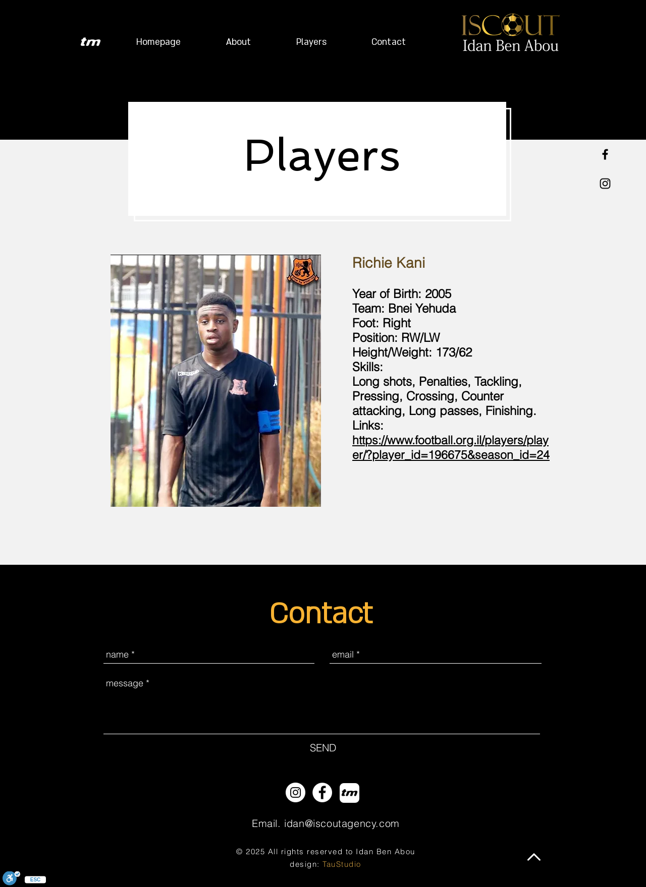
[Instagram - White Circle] (295, 792)
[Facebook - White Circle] (322, 792)
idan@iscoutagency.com (342, 823)
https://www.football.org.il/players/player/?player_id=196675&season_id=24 (451, 447)
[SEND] (323, 748)
